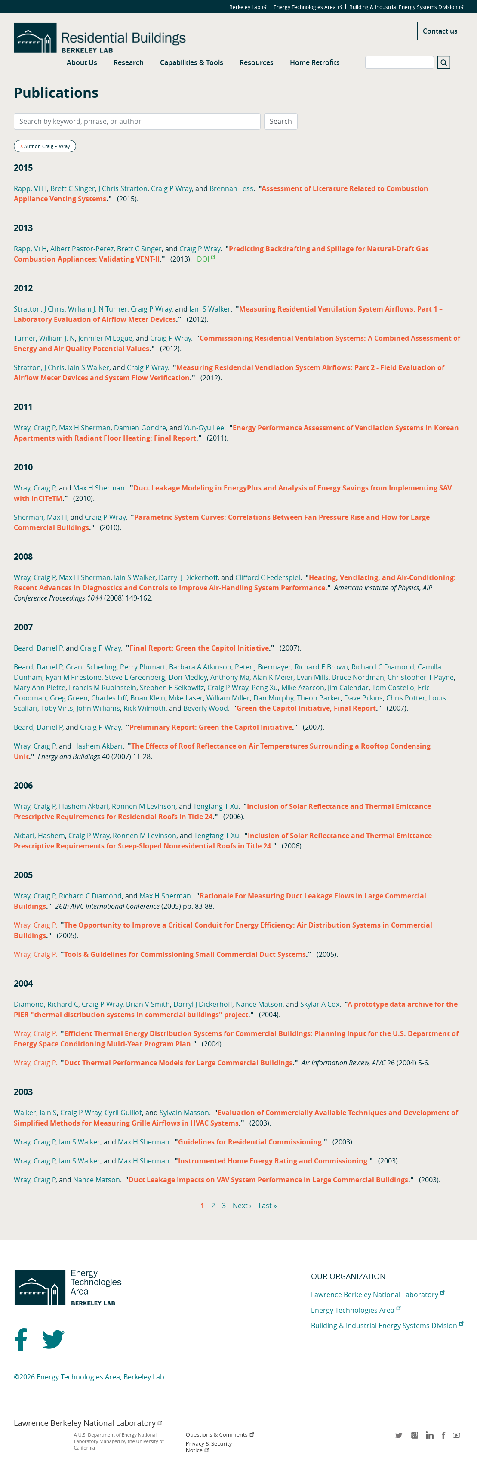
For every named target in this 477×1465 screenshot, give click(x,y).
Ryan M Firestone (74, 677)
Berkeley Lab (247, 6)
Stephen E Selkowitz (172, 687)
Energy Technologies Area (308, 6)
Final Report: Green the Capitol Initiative (199, 648)
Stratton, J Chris (39, 309)
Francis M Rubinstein (102, 687)
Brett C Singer (72, 188)
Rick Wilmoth (144, 708)
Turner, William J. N (44, 338)
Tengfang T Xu (215, 806)
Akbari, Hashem (39, 835)
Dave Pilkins (363, 698)
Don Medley (188, 677)
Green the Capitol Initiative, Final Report (306, 708)
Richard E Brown (321, 667)
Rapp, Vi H (30, 188)
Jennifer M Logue (105, 338)
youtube (458, 1438)
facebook (443, 1438)
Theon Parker (319, 698)
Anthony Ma (229, 677)
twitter (399, 1438)
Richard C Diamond (382, 667)
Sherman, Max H (40, 517)
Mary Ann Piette (39, 687)
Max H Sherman (85, 427)
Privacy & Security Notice (209, 1446)
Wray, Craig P (34, 427)
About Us (82, 62)
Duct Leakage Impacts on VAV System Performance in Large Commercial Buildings (268, 1179)
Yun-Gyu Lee (204, 427)
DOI (206, 259)
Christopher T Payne (421, 677)
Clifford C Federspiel (267, 577)
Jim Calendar (348, 687)
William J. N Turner (97, 309)
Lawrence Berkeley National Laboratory (377, 1294)
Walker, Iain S (35, 1112)
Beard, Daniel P (38, 648)
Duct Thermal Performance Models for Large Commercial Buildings (178, 1062)
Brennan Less (231, 188)
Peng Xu (265, 687)
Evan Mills (313, 677)
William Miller (228, 698)
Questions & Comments (220, 1434)
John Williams (98, 708)
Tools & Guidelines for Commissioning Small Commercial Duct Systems (185, 954)
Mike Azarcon (302, 687)
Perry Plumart (143, 667)
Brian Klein (147, 698)
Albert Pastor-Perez (82, 248)
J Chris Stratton (123, 188)
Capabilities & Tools (191, 62)
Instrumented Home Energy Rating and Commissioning (272, 1161)
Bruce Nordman (358, 677)
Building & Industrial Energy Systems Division (406, 6)
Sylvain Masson (184, 1112)
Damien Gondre (140, 427)
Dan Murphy (273, 698)
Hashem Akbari (98, 746)
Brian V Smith (148, 1004)
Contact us (440, 31)
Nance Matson (259, 1004)
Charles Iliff (109, 698)
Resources (257, 62)
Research (129, 62)
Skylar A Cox (319, 1004)
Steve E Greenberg (135, 677)
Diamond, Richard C (46, 1004)
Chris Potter (405, 698)
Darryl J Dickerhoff (188, 577)
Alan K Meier (273, 677)
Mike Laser (186, 698)
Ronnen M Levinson (143, 806)
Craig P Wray (171, 188)
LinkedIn (429, 1438)
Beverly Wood (205, 708)
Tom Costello (393, 687)
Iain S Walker (210, 309)
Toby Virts (57, 708)
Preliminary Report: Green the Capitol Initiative (210, 727)
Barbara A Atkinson (200, 667)
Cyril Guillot (123, 1112)
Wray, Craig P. (35, 925)
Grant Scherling (91, 667)
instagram (414, 1438)
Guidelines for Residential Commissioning (250, 1142)
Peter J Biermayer (263, 667)
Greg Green (69, 698)
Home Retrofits (315, 62)
